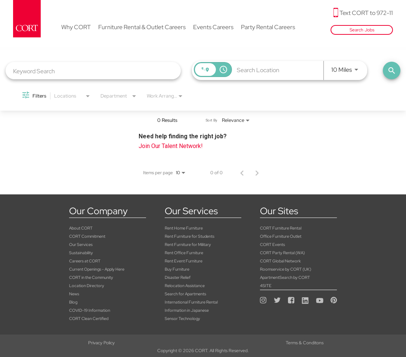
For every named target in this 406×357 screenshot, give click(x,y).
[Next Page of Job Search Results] (257, 172)
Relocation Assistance (185, 285)
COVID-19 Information (89, 310)
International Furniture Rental (191, 302)
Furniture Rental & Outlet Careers (142, 27)
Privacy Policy (68, 343)
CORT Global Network (280, 261)
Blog (73, 302)
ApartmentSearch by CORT (285, 277)
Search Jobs (362, 30)
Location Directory (86, 285)
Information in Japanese (187, 310)
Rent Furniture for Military (188, 244)
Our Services (81, 244)
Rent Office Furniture (184, 252)
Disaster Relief (177, 277)
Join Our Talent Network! (171, 146)
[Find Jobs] (391, 70)
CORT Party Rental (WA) (282, 252)
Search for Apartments (185, 293)
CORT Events (272, 244)
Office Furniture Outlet (280, 236)
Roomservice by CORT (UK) (285, 269)
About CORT (81, 228)
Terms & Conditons (203, 343)
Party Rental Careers (268, 27)
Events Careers (213, 27)
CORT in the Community (91, 277)
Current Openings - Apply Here (96, 269)
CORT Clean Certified (88, 318)
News (74, 293)
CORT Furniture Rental (280, 228)
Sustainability (81, 252)
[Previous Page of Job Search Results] (242, 172)
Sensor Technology (182, 318)
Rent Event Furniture (183, 261)
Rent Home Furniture (184, 228)
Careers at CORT (84, 261)
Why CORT (76, 27)
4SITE (266, 285)
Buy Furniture (177, 269)
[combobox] (93, 71)
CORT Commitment (87, 236)
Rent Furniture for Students (189, 236)
